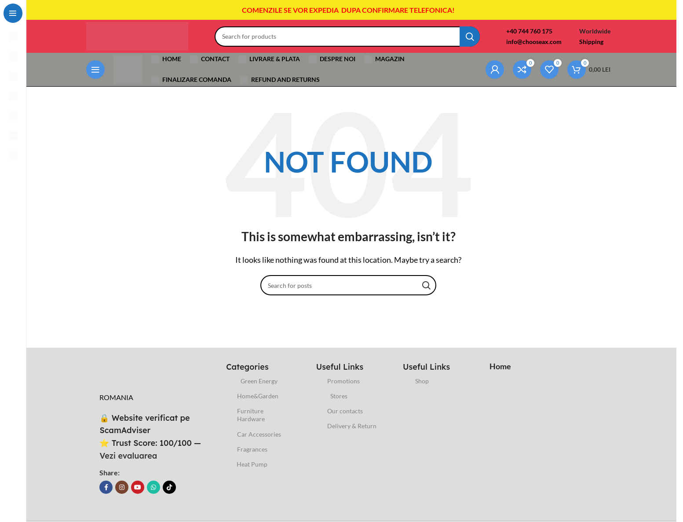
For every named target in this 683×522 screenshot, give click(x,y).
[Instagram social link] (124, 493)
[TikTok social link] (172, 493)
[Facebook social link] (109, 493)
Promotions (340, 387)
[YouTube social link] (140, 493)
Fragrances (249, 455)
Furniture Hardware (248, 420)
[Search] (353, 39)
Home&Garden (255, 402)
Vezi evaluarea (131, 461)
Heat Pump (249, 470)
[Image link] (146, 376)
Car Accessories (256, 440)
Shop (419, 387)
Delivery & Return (349, 432)
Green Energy (255, 387)
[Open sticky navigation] (98, 74)
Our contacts (342, 417)
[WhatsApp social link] (156, 493)
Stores (335, 402)
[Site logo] (143, 38)
